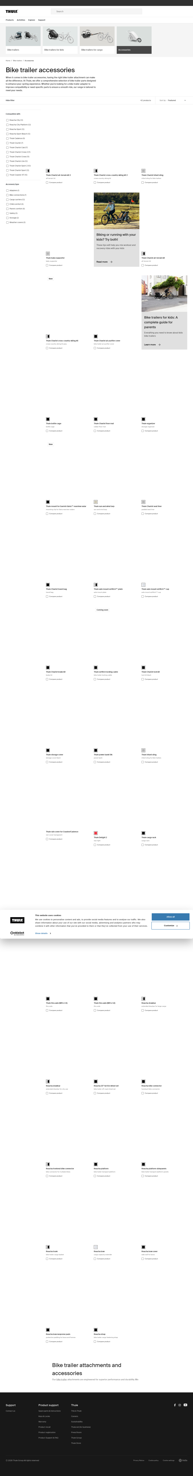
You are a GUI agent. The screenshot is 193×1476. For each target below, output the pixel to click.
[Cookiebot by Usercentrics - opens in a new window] (17, 1471)
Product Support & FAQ (48, 1438)
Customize (170, 1463)
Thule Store (76, 1443)
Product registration (46, 1432)
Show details (41, 1471)
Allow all (171, 1454)
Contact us (10, 1411)
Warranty (42, 1421)
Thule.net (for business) (80, 1427)
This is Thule (76, 1411)
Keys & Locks (44, 1416)
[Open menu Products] (11, 20)
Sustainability (77, 1421)
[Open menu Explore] (33, 20)
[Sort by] (177, 100)
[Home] (28, 11)
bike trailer (61, 1379)
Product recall (44, 1427)
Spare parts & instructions (49, 1411)
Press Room (76, 1432)
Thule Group (76, 1438)
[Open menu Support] (43, 20)
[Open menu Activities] (22, 20)
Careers (74, 1416)
